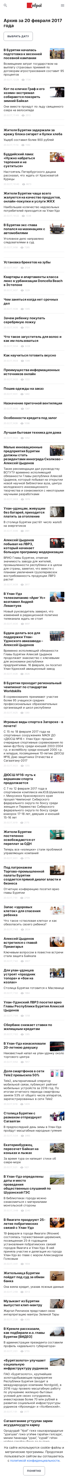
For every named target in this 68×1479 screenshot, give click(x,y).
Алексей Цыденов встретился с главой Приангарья (20, 942)
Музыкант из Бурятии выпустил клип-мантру (23, 1303)
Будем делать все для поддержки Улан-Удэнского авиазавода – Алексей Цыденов (23, 639)
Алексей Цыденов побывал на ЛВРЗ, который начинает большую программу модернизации (33, 546)
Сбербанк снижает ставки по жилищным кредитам (28, 1027)
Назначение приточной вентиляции (33, 403)
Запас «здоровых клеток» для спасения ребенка (22, 911)
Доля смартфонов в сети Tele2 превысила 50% (24, 1073)
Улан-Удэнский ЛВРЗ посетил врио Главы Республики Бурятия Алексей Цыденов (34, 1006)
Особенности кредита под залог (30, 418)
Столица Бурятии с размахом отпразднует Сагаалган (23, 1117)
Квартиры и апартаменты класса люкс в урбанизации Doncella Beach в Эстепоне (33, 281)
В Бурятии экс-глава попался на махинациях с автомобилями (24, 229)
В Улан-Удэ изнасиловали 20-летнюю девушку (25, 1045)
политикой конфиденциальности (34, 1460)
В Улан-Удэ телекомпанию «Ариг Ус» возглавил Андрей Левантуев (24, 600)
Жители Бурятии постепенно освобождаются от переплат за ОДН (19, 838)
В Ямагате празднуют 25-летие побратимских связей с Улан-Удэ (24, 1224)
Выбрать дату (18, 36)
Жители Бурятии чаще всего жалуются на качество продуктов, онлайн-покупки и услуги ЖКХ (32, 197)
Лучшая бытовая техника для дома (32, 432)
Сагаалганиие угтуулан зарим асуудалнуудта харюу (28, 1423)
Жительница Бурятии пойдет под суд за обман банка (24, 1277)
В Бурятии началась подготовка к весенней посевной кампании (23, 54)
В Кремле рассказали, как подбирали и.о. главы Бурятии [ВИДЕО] (24, 1333)
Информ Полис (34, 5)
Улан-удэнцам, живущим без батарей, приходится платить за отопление (24, 512)
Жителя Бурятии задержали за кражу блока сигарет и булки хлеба (33, 132)
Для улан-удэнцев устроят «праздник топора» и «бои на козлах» (19, 976)
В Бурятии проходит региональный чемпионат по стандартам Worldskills (32, 687)
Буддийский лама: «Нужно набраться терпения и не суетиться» (19, 160)
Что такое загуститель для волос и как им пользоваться (32, 339)
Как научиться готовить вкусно (30, 355)
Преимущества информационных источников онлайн (32, 372)
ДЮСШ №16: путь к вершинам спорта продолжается (20, 779)
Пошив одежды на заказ (24, 388)
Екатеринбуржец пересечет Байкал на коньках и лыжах (21, 1149)
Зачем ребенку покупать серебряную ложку (24, 320)
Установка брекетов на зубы (27, 262)
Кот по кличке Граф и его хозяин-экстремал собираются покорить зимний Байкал (24, 95)
